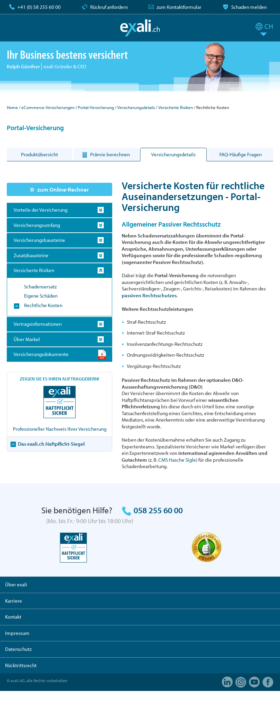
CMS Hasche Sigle (177, 460)
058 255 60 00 (158, 510)
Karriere (13, 601)
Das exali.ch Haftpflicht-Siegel (51, 444)
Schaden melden (249, 7)
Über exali (16, 584)
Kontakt (13, 616)
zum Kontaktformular (179, 7)
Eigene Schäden (41, 295)
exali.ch (140, 27)
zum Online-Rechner (63, 189)
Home (12, 107)
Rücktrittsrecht (21, 665)
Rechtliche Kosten (43, 305)
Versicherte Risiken (175, 107)
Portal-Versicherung (96, 107)
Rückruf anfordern (109, 7)
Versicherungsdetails (136, 107)
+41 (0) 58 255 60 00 (39, 7)
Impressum (17, 633)
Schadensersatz (40, 286)
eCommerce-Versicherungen (48, 107)
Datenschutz (18, 649)
